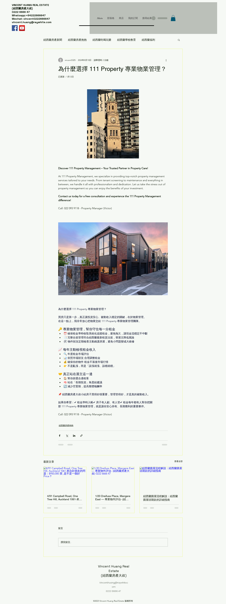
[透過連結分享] (81, 435)
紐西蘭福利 (148, 40)
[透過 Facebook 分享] (59, 435)
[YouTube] (22, 28)
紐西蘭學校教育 (126, 40)
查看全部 (178, 461)
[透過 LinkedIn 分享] (74, 435)
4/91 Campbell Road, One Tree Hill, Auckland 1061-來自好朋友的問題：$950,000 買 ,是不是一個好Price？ (64, 497)
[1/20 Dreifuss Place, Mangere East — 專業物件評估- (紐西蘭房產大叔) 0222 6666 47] (113, 479)
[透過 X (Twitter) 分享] (66, 435)
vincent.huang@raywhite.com (31, 22)
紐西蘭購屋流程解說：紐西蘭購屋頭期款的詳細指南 (160, 498)
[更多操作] (166, 60)
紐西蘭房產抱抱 (77, 40)
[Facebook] (15, 28)
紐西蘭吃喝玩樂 (102, 40)
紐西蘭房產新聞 (52, 40)
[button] (173, 18)
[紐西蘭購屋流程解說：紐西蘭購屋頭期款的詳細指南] (161, 479)
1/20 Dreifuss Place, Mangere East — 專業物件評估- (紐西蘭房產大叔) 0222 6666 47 (112, 497)
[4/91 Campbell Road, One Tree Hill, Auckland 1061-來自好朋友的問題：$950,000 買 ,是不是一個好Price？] (65, 479)
